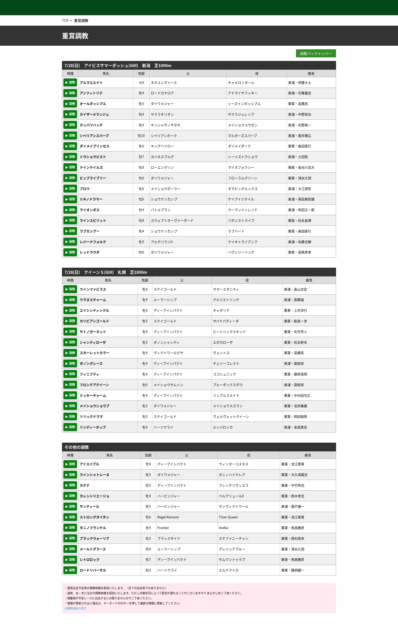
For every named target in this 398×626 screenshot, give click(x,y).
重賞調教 (81, 20)
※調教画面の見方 (75, 608)
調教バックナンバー (316, 53)
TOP (65, 20)
